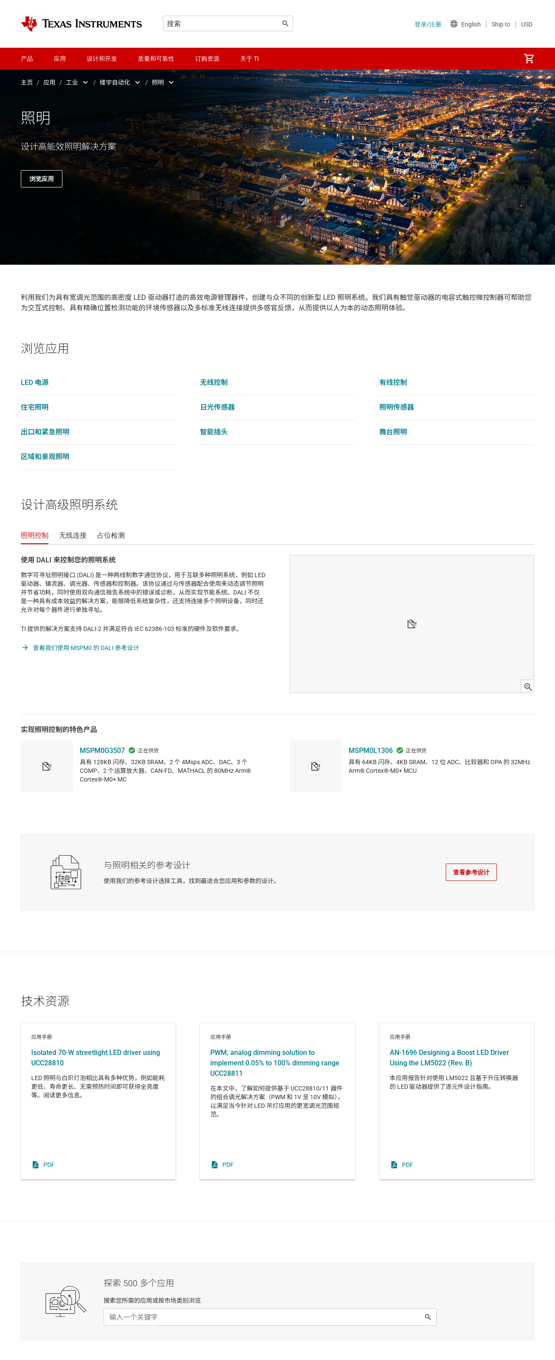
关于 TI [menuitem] (249, 58)
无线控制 (214, 382)
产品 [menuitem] (27, 58)
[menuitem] (529, 58)
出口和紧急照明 (45, 432)
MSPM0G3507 (102, 750)
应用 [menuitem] (60, 58)
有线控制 (393, 382)
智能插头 (214, 432)
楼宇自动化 (115, 82)
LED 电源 (35, 382)
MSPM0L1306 (371, 750)
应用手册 (98, 1101)
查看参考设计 (471, 872)
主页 (27, 82)
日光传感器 (217, 407)
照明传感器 (396, 407)
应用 (49, 82)
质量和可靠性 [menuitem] (156, 58)
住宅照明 (35, 407)
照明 (158, 82)
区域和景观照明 (45, 457)
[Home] (81, 24)
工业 (72, 82)
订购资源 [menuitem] (207, 58)
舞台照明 (393, 432)
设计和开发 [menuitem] (102, 58)
